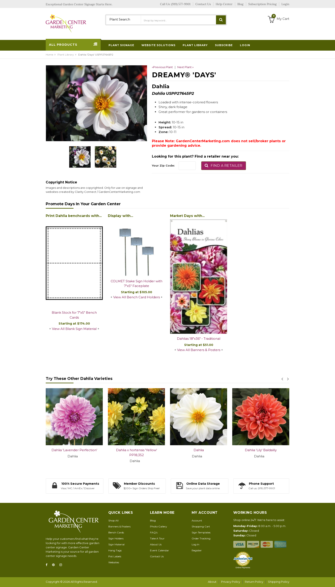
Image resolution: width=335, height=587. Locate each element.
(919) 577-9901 (181, 4)
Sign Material (116, 544)
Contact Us (157, 556)
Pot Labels (114, 556)
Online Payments (242, 568)
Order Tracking (201, 538)
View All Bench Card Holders (136, 297)
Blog (153, 520)
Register (197, 550)
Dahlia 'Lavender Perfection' (74, 450)
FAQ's (153, 532)
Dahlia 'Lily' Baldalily (261, 450)
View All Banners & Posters (198, 350)
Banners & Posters (119, 526)
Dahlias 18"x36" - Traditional (198, 339)
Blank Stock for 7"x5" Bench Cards (74, 314)
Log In (195, 544)
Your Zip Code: (163, 165)
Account (197, 520)
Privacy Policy (230, 581)
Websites (113, 562)
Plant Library (65, 54)
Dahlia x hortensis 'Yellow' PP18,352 (136, 452)
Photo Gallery (158, 526)
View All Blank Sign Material (74, 329)
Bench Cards (116, 532)
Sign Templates (201, 532)
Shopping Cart (201, 526)
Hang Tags (115, 550)
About (212, 581)
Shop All (113, 520)
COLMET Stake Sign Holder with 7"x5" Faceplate (136, 283)
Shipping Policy (278, 581)
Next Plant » (185, 67)
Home (49, 54)
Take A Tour (157, 538)
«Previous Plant (162, 67)
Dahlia (199, 450)
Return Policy (254, 581)
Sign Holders (115, 538)
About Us (156, 544)
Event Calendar (159, 550)
